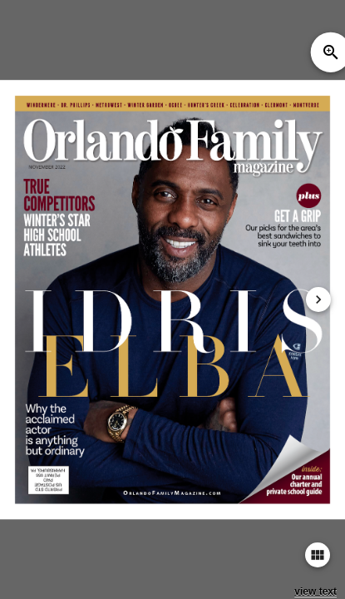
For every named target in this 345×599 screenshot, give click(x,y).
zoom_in (331, 52)
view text (315, 591)
